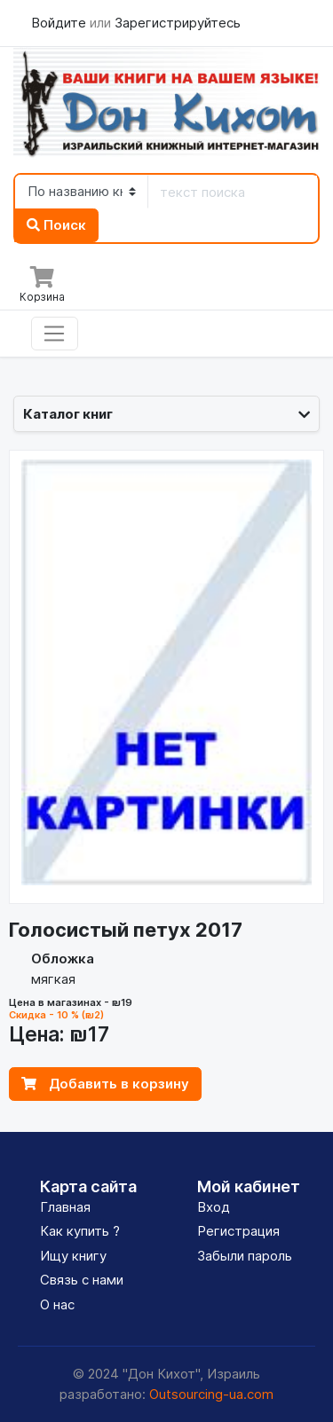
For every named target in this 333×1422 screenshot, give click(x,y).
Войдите (60, 22)
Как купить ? (80, 1230)
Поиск (56, 224)
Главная (65, 1206)
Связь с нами (81, 1279)
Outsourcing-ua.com (211, 1394)
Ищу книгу (73, 1255)
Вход (213, 1206)
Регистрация (238, 1230)
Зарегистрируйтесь (178, 22)
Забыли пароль (244, 1255)
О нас (57, 1304)
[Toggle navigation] (54, 333)
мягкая (53, 978)
